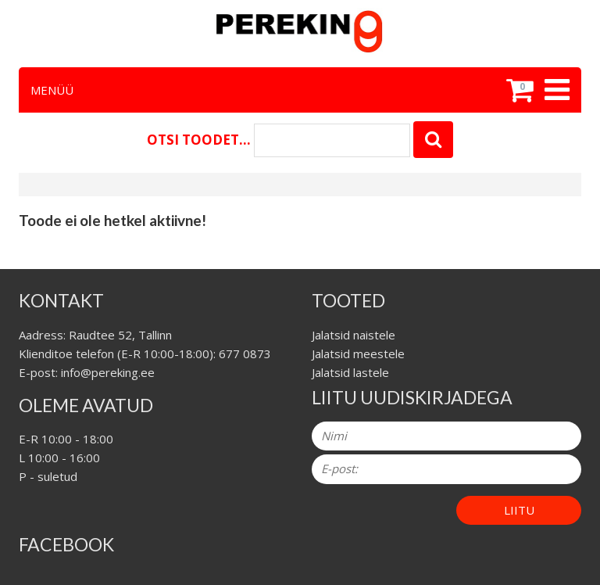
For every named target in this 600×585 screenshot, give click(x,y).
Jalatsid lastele (350, 372)
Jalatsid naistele (353, 335)
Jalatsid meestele (358, 353)
